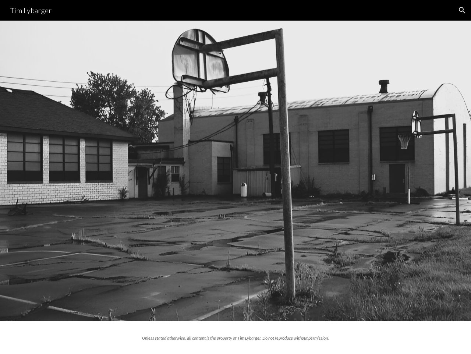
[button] (462, 10)
